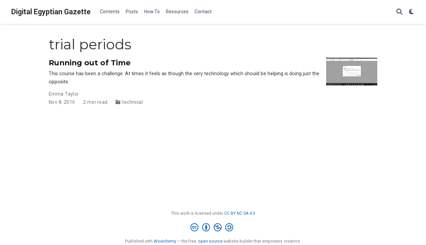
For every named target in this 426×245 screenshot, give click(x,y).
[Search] (399, 12)
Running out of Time (90, 62)
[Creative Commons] (213, 227)
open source (210, 241)
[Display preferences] (412, 12)
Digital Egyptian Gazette (51, 11)
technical (132, 102)
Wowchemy (165, 241)
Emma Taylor (64, 94)
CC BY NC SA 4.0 (239, 213)
